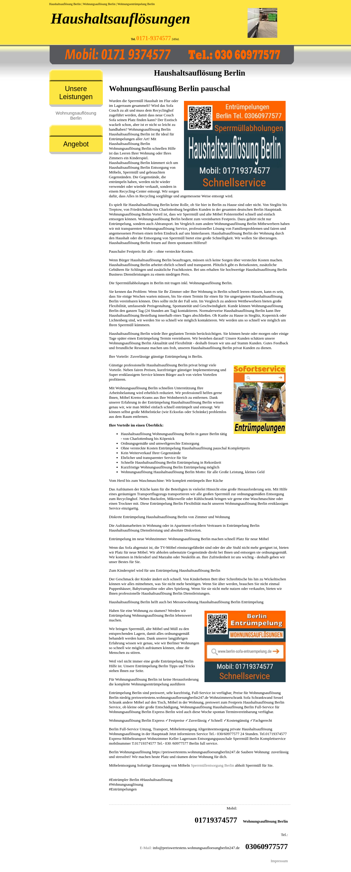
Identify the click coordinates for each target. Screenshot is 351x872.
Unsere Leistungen (76, 93)
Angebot (76, 144)
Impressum (279, 861)
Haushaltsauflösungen (121, 18)
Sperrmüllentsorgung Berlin (212, 765)
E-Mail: (146, 848)
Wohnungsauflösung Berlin (76, 115)
